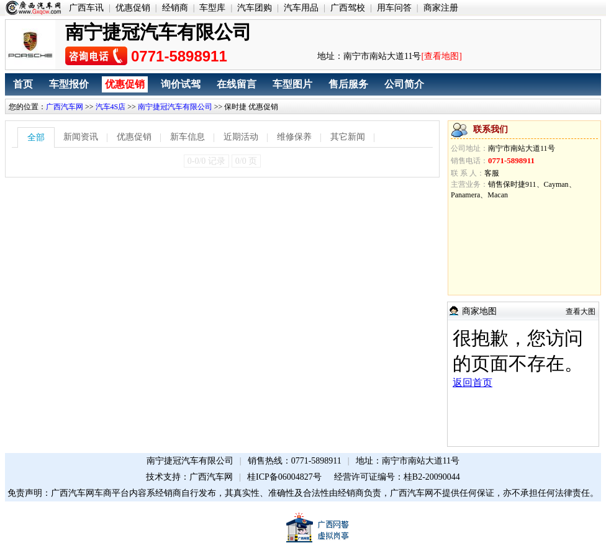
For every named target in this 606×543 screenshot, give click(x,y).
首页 (23, 84)
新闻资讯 (80, 136)
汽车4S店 (111, 106)
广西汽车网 (64, 106)
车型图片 (292, 84)
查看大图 (580, 311)
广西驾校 (347, 7)
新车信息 (187, 136)
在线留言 (236, 84)
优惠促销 (132, 7)
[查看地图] (441, 56)
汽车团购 (254, 7)
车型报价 (69, 84)
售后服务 (348, 84)
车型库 (212, 7)
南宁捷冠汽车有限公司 (175, 106)
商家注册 (440, 7)
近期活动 (241, 136)
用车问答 (394, 7)
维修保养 (294, 136)
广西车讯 (86, 7)
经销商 (175, 7)
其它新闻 (347, 136)
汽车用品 (301, 7)
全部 (36, 137)
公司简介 (404, 84)
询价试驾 (181, 84)
